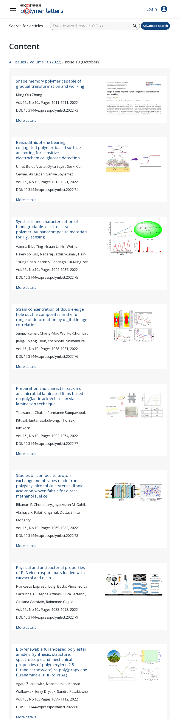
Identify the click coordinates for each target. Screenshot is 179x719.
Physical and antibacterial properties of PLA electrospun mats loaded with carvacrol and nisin (50, 572)
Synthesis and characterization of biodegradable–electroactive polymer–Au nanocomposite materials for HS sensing (51, 229)
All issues (17, 62)
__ (18, 11)
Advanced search (155, 26)
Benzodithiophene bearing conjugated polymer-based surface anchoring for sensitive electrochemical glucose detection (48, 150)
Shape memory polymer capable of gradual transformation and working (50, 83)
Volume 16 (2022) (45, 62)
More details (26, 120)
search (134, 25)
